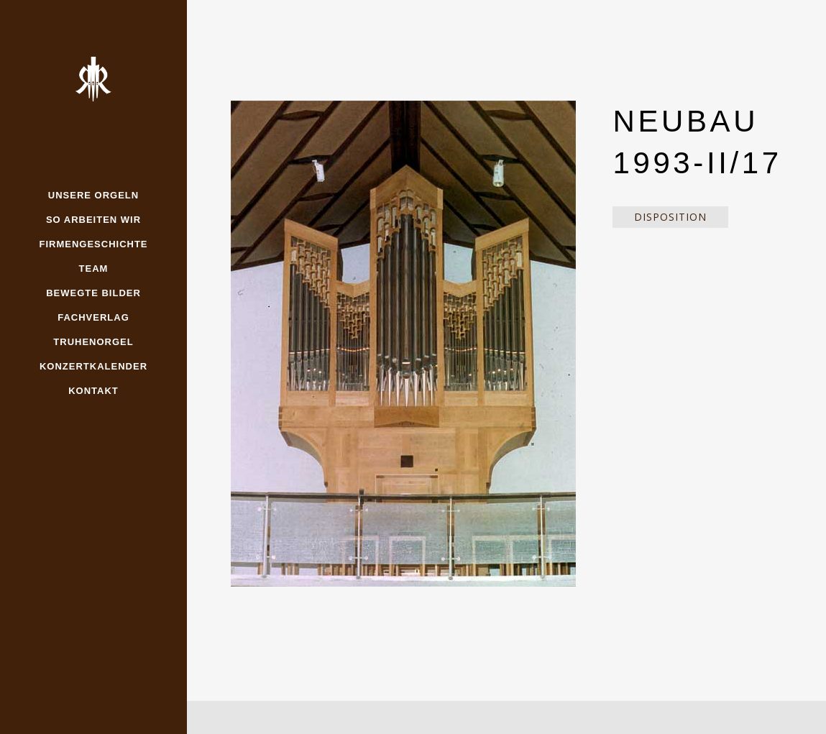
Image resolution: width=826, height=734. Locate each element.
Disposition (670, 217)
